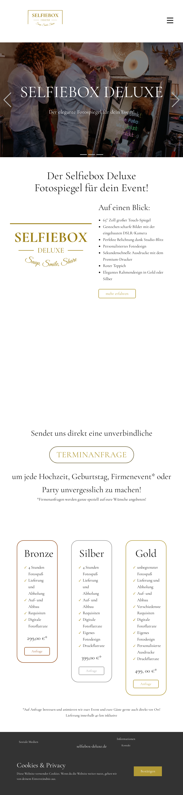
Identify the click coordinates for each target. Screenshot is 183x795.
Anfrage (37, 651)
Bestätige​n (148, 771)
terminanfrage (91, 455)
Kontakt (126, 745)
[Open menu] (170, 20)
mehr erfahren (117, 293)
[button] (7, 100)
